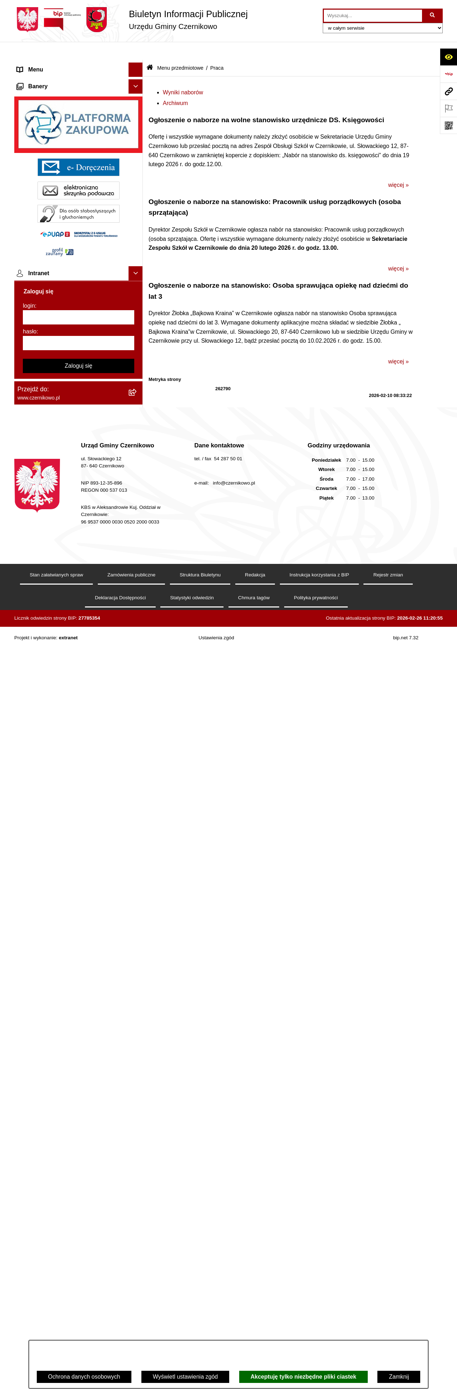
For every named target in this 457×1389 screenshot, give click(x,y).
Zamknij (399, 1377)
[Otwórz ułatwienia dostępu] (448, 56)
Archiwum (175, 84)
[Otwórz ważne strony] (448, 108)
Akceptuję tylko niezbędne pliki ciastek (303, 1377)
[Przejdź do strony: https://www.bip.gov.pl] (448, 74)
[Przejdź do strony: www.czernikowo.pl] (448, 91)
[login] (78, 1186)
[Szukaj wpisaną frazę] (433, 16)
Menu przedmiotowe (43, 80)
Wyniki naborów (183, 74)
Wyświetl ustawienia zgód (185, 1377)
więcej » (398, 166)
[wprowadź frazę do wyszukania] (373, 16)
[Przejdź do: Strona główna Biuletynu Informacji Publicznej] (149, 50)
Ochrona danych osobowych (84, 1377)
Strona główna (35, 66)
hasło (29, 1200)
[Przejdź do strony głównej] (131, 19)
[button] (137, 66)
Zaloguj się (78, 1235)
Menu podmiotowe (40, 939)
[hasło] (78, 1212)
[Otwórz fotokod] (448, 125)
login (29, 1175)
